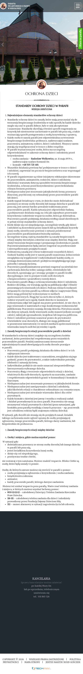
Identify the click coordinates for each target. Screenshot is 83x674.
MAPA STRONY (32, 662)
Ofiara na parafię (80, 38)
